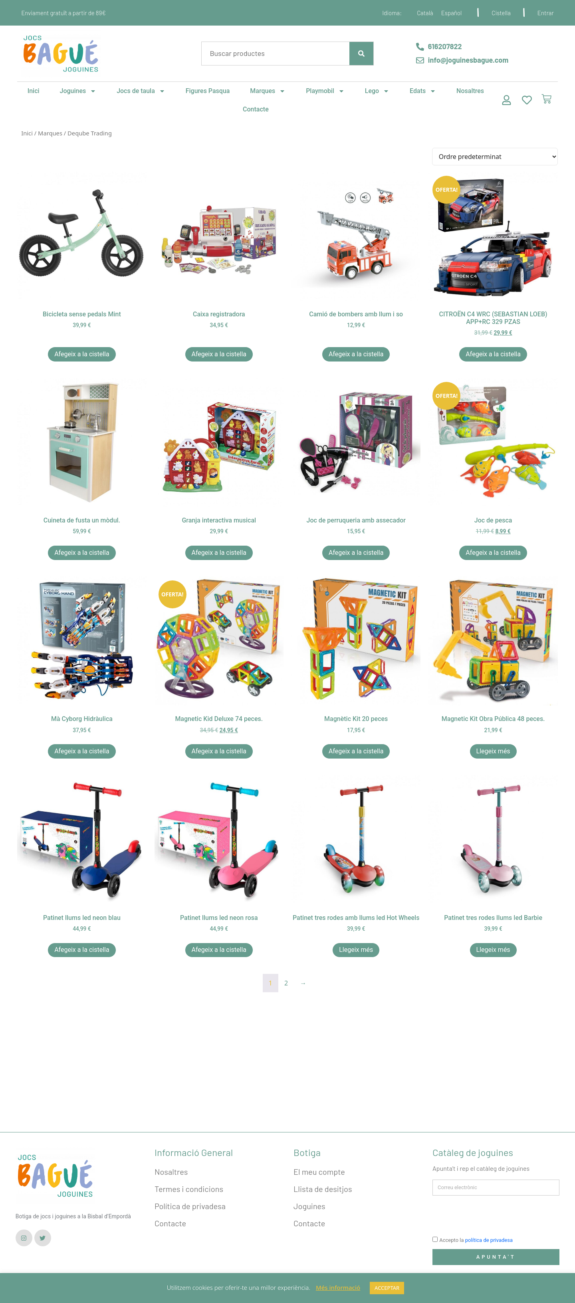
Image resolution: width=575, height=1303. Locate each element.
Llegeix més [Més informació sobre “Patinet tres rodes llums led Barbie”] (493, 949)
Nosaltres (470, 91)
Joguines (78, 91)
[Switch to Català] (425, 12)
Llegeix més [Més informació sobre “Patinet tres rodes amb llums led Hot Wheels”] (356, 949)
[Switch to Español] (451, 12)
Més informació (338, 1287)
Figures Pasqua (208, 91)
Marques (268, 91)
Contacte (256, 109)
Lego (377, 91)
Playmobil (325, 91)
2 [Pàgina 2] (286, 983)
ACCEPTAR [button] (387, 1287)
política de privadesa (489, 1240)
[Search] (361, 53)
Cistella (501, 12)
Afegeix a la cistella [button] (81, 354)
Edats (423, 91)
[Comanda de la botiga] (495, 156)
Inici (34, 91)
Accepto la (476, 1240)
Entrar (545, 12)
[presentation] (493, 1215)
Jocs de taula (141, 91)
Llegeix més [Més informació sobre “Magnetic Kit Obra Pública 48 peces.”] (493, 751)
